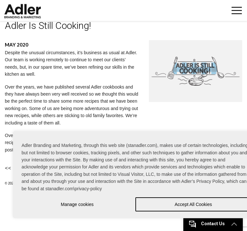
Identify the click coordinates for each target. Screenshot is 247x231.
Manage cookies (77, 204)
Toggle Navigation (236, 10)
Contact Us (213, 223)
